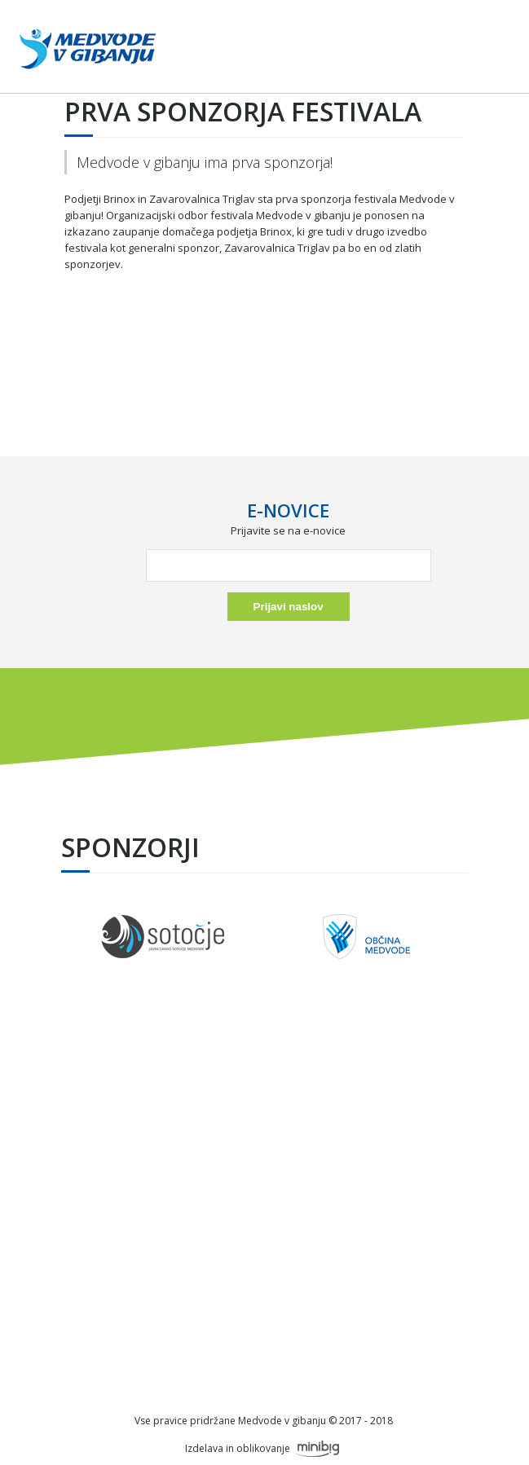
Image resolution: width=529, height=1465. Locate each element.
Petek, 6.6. (263, 1122)
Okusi (263, 1175)
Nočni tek (263, 1157)
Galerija (263, 1193)
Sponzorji (263, 1104)
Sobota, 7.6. (263, 1140)
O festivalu (263, 1086)
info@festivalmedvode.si (263, 1361)
